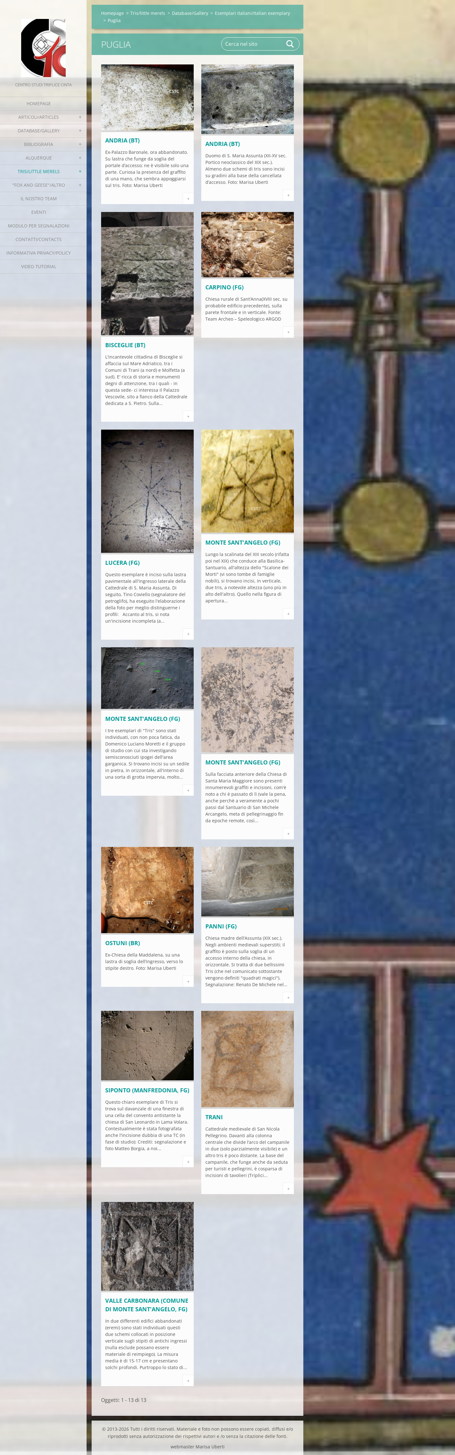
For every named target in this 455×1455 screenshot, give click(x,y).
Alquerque (39, 158)
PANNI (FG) (221, 926)
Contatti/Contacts (38, 239)
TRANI (214, 1117)
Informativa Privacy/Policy (38, 253)
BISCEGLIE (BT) (125, 345)
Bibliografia (38, 144)
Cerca (290, 44)
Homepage (39, 103)
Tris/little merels (39, 171)
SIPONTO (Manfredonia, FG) (147, 1090)
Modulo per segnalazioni (39, 226)
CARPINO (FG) (224, 287)
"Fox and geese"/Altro (38, 185)
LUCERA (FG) (122, 562)
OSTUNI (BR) (122, 943)
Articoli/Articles (38, 117)
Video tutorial (38, 266)
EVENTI (38, 212)
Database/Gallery (39, 131)
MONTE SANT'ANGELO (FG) (242, 542)
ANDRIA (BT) (122, 140)
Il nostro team (39, 199)
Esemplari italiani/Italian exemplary (252, 13)
